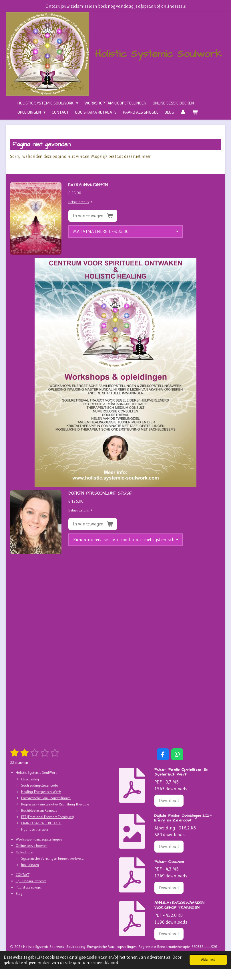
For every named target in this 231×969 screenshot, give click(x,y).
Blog (19, 893)
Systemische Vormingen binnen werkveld (52, 858)
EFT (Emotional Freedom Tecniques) (47, 817)
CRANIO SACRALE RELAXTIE (41, 823)
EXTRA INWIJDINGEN (88, 185)
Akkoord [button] (208, 959)
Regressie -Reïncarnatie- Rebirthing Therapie (55, 804)
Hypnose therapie (34, 829)
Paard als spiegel (28, 887)
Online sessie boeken (31, 845)
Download (169, 800)
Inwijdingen (30, 865)
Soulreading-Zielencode (39, 785)
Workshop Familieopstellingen (39, 839)
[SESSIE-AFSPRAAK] (125, 539)
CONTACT (22, 875)
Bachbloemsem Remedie (39, 810)
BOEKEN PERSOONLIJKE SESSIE (100, 493)
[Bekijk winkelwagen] (195, 112)
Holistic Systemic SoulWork (36, 772)
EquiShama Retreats (31, 881)
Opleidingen (25, 852)
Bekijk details (81, 202)
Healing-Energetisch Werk (41, 791)
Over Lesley (30, 779)
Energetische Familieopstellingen (46, 798)
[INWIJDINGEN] (125, 231)
